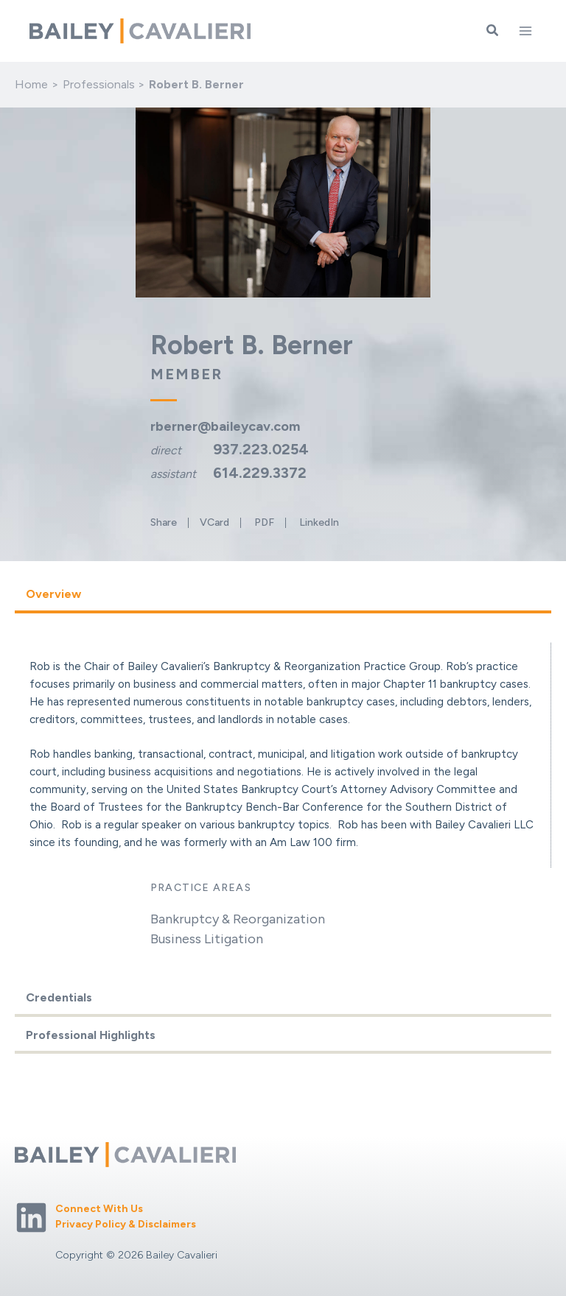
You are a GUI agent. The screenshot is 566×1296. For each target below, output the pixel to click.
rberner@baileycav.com (225, 426)
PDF (264, 523)
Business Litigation (206, 939)
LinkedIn (319, 523)
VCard (214, 523)
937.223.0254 (261, 449)
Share (163, 523)
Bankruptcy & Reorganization (237, 919)
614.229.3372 (260, 473)
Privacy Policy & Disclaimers (125, 1224)
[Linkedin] (31, 1217)
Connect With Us (99, 1208)
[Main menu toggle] (525, 31)
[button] (493, 30)
